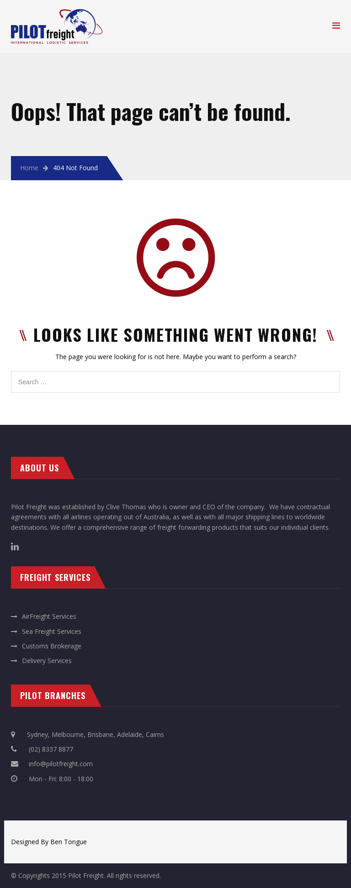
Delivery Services (47, 660)
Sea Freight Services (51, 631)
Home (29, 167)
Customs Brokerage (51, 646)
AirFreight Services (49, 616)
